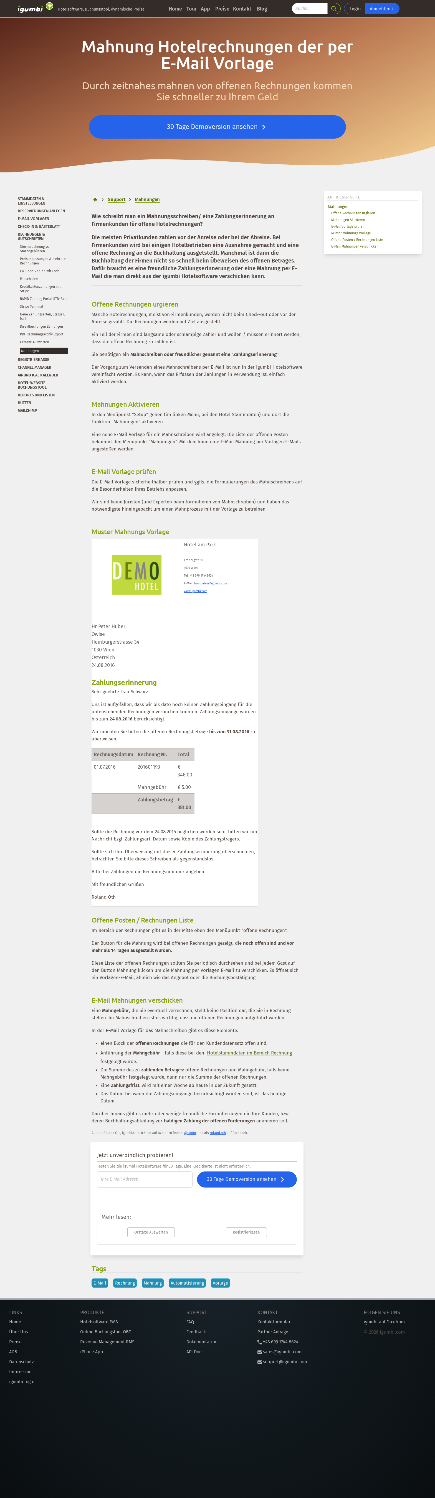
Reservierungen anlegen (41, 211)
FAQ (190, 1321)
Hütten (24, 403)
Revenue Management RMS (107, 1341)
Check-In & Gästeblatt (39, 226)
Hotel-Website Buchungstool (32, 385)
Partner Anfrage (272, 1331)
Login (355, 8)
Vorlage (220, 1283)
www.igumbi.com (195, 591)
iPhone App (91, 1351)
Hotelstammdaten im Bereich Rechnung (249, 1053)
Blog (262, 9)
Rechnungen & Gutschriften (31, 236)
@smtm (190, 1133)
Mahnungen (338, 206)
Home (175, 9)
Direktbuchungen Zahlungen (41, 326)
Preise (222, 9)
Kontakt (242, 9)
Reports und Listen (36, 395)
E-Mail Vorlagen (33, 218)
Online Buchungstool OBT (105, 1331)
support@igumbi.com (282, 1361)
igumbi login (21, 1381)
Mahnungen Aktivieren (348, 220)
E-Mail (99, 1283)
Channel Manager (34, 367)
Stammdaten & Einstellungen (31, 201)
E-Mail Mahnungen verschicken (354, 246)
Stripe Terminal (31, 307)
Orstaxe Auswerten (34, 342)
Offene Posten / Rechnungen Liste (357, 240)
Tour (191, 9)
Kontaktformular (273, 1321)
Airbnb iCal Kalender (38, 375)
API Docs (194, 1351)
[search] (334, 8)
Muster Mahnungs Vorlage (351, 233)
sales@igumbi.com (279, 1351)
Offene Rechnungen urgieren (353, 213)
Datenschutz (21, 1361)
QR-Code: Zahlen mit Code (40, 271)
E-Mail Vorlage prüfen (348, 226)
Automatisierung (187, 1283)
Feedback (196, 1331)
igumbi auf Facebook (385, 1321)
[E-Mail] (145, 1179)
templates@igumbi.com (210, 583)
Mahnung (153, 1283)
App (205, 9)
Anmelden (382, 8)
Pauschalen (29, 279)
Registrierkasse (33, 359)
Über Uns (18, 1331)
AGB (13, 1351)
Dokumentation (202, 1341)
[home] (95, 199)
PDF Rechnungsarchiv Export (41, 334)
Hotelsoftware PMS (99, 1321)
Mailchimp (27, 410)
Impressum (20, 1371)
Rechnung (125, 1283)
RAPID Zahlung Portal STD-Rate (43, 299)
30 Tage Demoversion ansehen (217, 127)
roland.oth (218, 1133)
